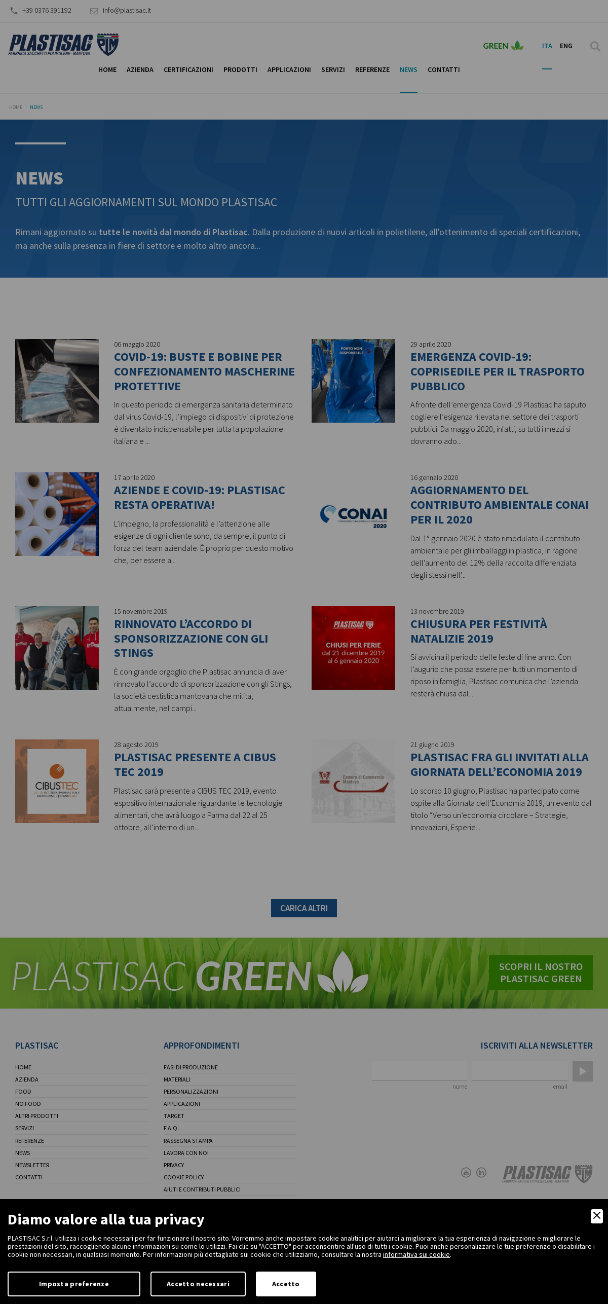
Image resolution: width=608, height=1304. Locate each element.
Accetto (286, 1283)
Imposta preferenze (74, 1283)
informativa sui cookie (416, 1254)
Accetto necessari (198, 1283)
